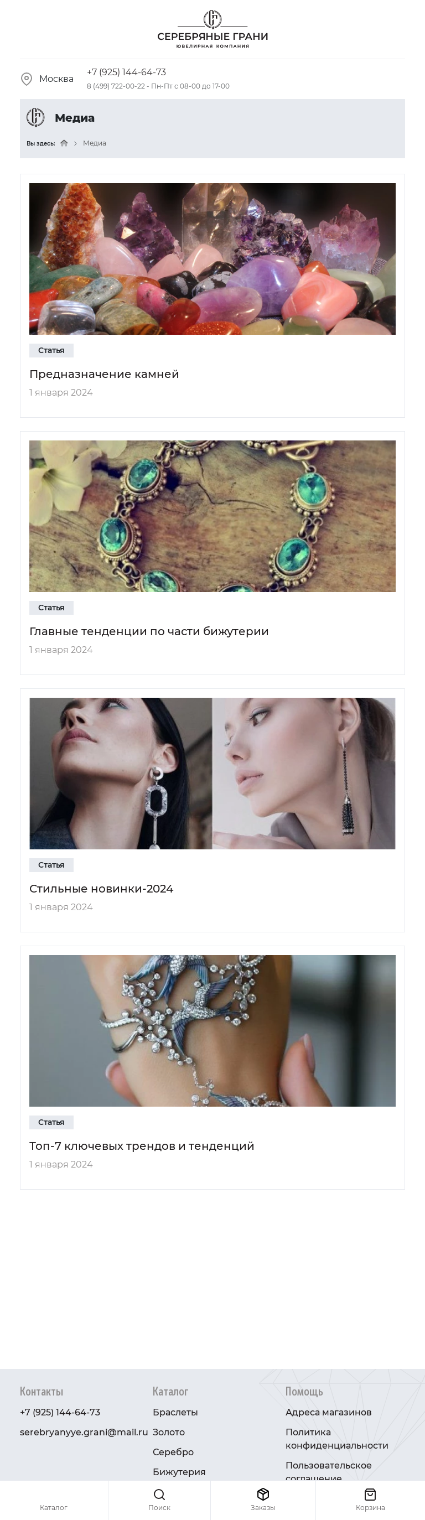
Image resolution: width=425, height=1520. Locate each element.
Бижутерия (179, 1472)
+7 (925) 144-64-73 (126, 72)
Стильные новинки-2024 (101, 888)
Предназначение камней (104, 374)
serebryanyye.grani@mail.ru (84, 1432)
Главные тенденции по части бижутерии (149, 631)
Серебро (173, 1452)
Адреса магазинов (329, 1412)
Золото (169, 1432)
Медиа (94, 143)
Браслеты (175, 1412)
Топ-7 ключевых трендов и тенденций (142, 1146)
